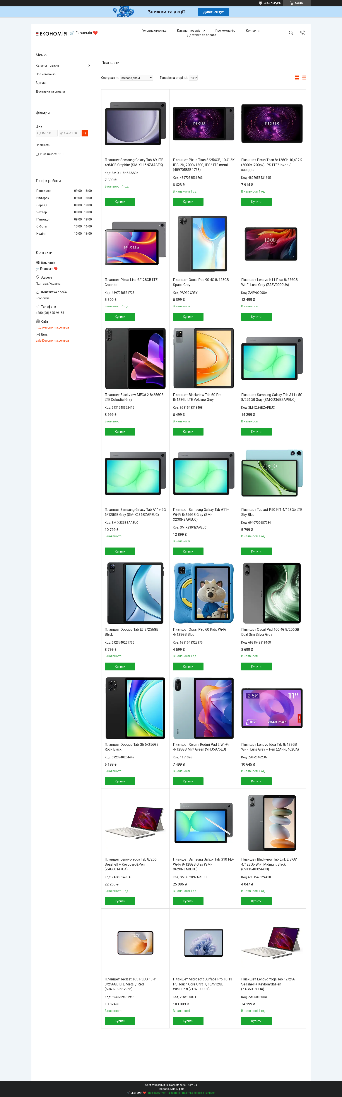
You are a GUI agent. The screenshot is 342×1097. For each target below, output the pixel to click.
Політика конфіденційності (198, 1092)
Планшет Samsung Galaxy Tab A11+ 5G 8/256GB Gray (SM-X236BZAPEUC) (271, 397)
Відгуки (41, 82)
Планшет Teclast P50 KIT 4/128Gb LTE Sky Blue (271, 512)
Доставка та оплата (201, 35)
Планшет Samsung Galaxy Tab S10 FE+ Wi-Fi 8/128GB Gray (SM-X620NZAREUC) (203, 864)
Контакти (253, 30)
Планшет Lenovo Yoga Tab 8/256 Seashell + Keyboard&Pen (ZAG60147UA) (131, 864)
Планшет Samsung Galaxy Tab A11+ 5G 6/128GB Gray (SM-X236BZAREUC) (135, 512)
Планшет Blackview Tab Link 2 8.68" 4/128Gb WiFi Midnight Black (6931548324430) (269, 864)
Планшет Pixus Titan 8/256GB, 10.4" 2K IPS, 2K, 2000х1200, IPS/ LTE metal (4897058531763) (203, 165)
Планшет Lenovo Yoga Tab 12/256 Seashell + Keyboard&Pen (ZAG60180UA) (268, 984)
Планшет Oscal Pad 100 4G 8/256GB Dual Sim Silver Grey (270, 631)
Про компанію (225, 30)
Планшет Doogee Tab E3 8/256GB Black (131, 631)
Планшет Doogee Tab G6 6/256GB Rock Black (132, 746)
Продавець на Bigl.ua (171, 1088)
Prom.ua (192, 1085)
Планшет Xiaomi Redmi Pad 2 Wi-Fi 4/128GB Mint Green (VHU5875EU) (201, 746)
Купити (120, 201)
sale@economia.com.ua (52, 340)
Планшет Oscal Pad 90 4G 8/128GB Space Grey (201, 282)
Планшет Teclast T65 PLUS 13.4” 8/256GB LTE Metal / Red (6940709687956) (131, 984)
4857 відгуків (272, 3)
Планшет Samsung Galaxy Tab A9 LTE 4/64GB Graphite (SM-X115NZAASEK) (134, 162)
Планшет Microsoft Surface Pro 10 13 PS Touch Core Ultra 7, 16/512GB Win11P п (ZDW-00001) (202, 984)
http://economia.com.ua (52, 327)
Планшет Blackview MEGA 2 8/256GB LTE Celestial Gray (134, 397)
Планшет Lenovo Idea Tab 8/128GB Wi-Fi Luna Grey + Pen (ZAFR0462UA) (270, 746)
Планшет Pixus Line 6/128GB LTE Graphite (131, 282)
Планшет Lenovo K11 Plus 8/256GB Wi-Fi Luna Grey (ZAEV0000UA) (269, 282)
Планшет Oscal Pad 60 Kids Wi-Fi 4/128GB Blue (199, 631)
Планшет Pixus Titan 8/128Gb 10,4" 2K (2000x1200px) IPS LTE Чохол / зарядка (271, 165)
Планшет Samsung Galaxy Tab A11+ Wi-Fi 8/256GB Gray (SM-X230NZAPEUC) (201, 515)
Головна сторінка (154, 30)
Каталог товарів (188, 30)
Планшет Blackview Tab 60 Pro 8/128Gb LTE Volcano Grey (197, 397)
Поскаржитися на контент (164, 1092)
